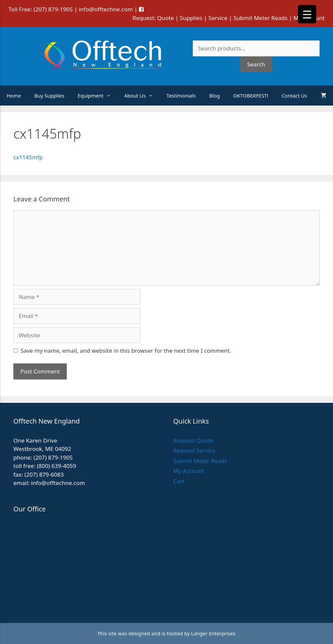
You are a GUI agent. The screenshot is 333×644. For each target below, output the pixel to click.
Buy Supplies (49, 95)
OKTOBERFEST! (250, 95)
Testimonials (181, 95)
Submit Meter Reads (260, 18)
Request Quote (193, 440)
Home (14, 95)
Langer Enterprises (213, 633)
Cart (178, 481)
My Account (188, 471)
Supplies (191, 18)
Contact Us (294, 95)
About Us (142, 96)
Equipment (98, 96)
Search (256, 64)
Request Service (194, 450)
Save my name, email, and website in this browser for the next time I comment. (126, 350)
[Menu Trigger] (307, 14)
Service (217, 18)
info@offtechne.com (106, 9)
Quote (165, 18)
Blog (214, 95)
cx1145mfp (28, 157)
